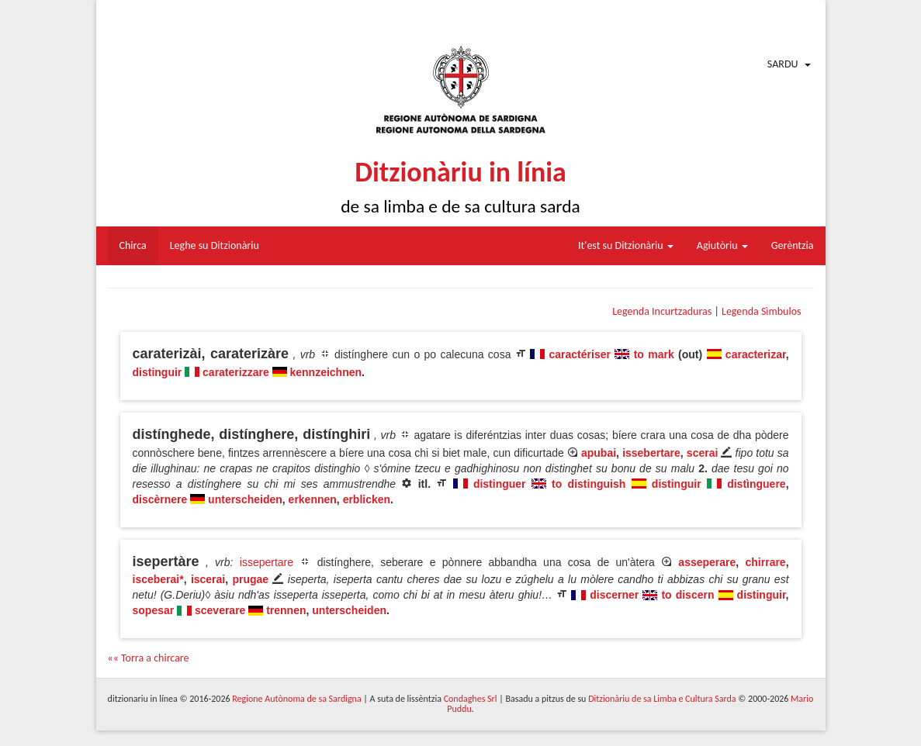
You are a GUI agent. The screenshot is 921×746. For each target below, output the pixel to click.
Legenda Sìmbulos (761, 311)
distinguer (499, 484)
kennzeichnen (325, 372)
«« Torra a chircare (148, 658)
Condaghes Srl (470, 698)
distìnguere (756, 484)
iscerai (208, 579)
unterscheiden (245, 499)
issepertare (266, 562)
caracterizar (755, 354)
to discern (687, 595)
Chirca (133, 245)
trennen (286, 610)
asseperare (707, 562)
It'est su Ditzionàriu (625, 245)
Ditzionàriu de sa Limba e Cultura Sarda (662, 698)
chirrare (766, 562)
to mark (654, 354)
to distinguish (588, 484)
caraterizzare (236, 372)
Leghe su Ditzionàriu (214, 245)
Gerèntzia (792, 245)
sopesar (154, 610)
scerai (702, 453)
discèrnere (160, 499)
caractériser (580, 354)
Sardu (782, 64)
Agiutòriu (722, 245)
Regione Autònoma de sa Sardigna (296, 698)
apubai (598, 453)
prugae (250, 579)
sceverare (220, 610)
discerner (614, 595)
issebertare (651, 453)
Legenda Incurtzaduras (662, 311)
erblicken (366, 499)
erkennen (313, 499)
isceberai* (158, 579)
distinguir (157, 372)
